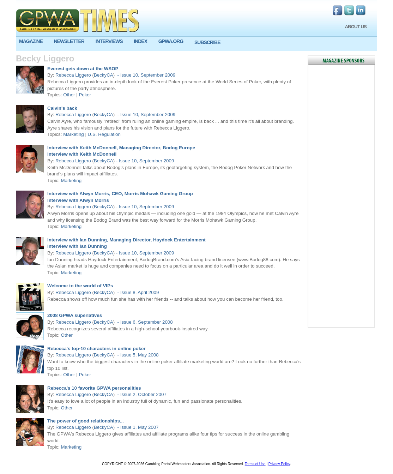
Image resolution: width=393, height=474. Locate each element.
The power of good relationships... (85, 421)
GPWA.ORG (170, 41)
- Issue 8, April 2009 (137, 292)
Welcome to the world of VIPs (80, 285)
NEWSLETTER (69, 41)
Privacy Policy (279, 464)
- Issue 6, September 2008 (144, 322)
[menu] (196, 44)
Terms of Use (255, 464)
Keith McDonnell (97, 154)
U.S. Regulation (104, 134)
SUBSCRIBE (207, 42)
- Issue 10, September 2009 (145, 75)
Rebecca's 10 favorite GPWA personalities (94, 388)
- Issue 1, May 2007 (137, 427)
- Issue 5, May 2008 (137, 355)
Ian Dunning (92, 246)
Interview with (62, 154)
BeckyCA (103, 75)
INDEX (140, 41)
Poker (85, 94)
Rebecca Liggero (73, 75)
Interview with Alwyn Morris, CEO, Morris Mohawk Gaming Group (120, 193)
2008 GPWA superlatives (74, 315)
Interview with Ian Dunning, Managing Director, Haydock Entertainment (126, 239)
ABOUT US (356, 26)
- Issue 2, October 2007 (141, 394)
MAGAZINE (31, 41)
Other (69, 94)
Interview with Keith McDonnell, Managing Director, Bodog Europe (121, 147)
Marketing (73, 134)
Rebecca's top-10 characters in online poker (96, 348)
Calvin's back (62, 108)
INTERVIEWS (109, 41)
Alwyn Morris (93, 200)
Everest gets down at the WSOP (82, 68)
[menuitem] (33, 41)
